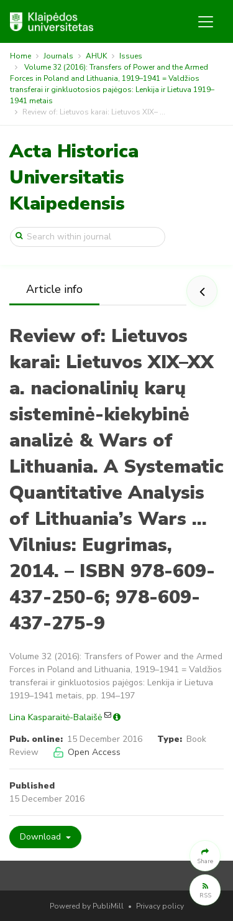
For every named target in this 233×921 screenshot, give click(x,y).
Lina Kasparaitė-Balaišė (55, 717)
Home (20, 56)
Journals (58, 56)
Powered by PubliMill (87, 906)
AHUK (96, 56)
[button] (205, 855)
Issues (130, 56)
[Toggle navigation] (205, 21)
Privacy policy (160, 906)
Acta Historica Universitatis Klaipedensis (74, 177)
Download (41, 837)
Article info (54, 289)
